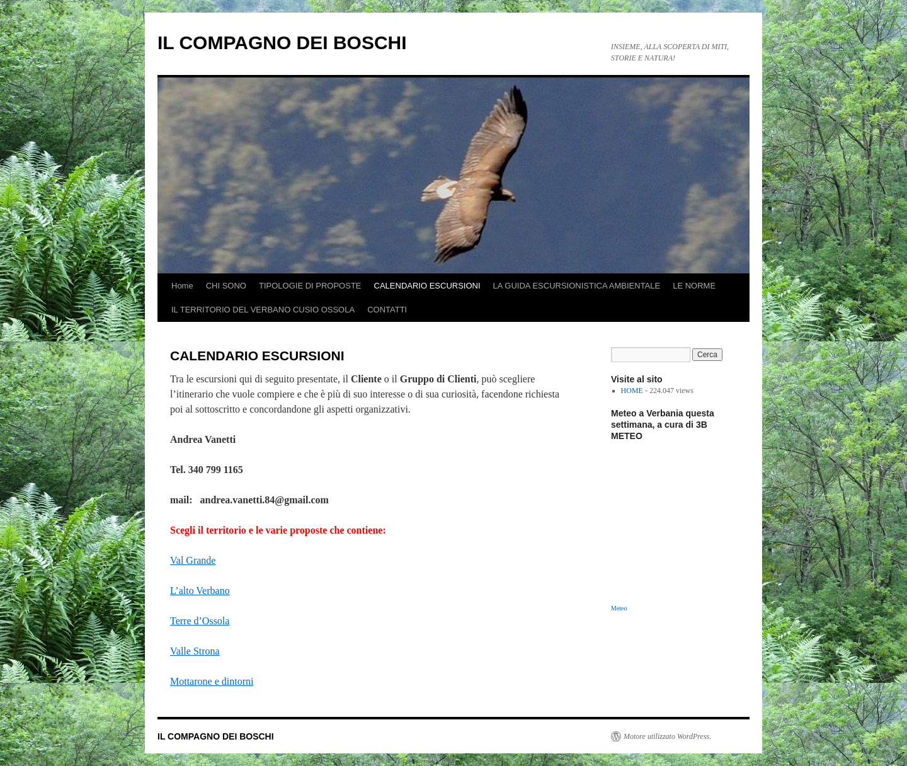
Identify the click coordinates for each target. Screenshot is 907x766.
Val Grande (192, 560)
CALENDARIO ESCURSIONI (427, 285)
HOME (632, 390)
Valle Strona (195, 651)
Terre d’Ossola (199, 620)
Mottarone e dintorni (211, 681)
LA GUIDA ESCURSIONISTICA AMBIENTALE (577, 285)
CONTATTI (387, 309)
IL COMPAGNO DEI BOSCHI (282, 42)
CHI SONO (226, 285)
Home (182, 285)
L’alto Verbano (200, 590)
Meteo (619, 608)
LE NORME (694, 285)
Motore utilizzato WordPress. (667, 736)
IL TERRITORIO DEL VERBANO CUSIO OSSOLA (263, 309)
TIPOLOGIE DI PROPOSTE (310, 285)
